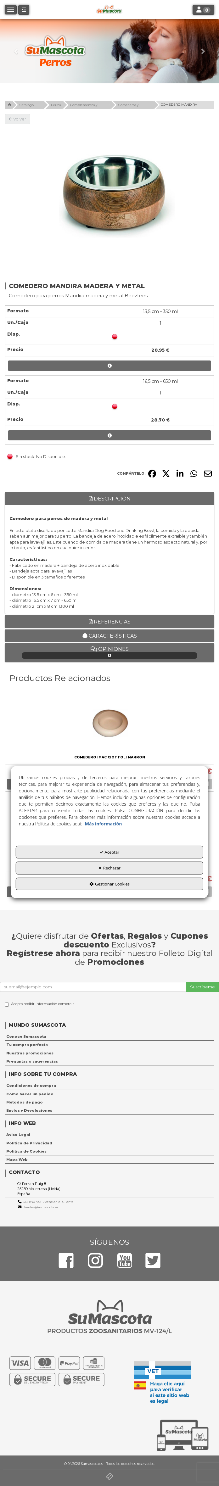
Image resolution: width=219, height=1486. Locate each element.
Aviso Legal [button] (18, 1134)
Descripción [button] (110, 499)
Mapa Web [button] (17, 1159)
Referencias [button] (110, 622)
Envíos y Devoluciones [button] (29, 1110)
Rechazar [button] (109, 868)
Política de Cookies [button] (26, 1151)
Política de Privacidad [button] (29, 1143)
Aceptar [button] (110, 852)
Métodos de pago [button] (24, 1102)
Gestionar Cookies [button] (109, 884)
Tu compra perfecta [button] (27, 1044)
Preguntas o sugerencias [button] (32, 1061)
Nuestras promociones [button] (29, 1053)
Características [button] (109, 636)
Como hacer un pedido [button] (29, 1094)
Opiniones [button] (109, 652)
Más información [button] (103, 824)
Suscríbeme (202, 986)
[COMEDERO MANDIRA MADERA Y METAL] (109, 196)
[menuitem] (109, 1036)
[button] (16, 51)
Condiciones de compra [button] (31, 1085)
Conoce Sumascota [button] (26, 1036)
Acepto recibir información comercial (40, 1004)
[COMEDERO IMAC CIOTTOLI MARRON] (109, 721)
